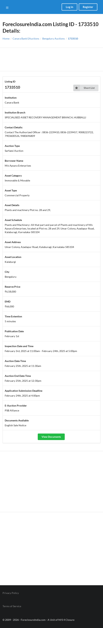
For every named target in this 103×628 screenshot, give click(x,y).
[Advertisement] (51, 59)
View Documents (51, 436)
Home (6, 38)
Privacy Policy (11, 593)
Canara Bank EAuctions (26, 38)
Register (88, 7)
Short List (84, 88)
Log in (69, 7)
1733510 (73, 38)
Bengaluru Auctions (53, 38)
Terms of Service (12, 606)
